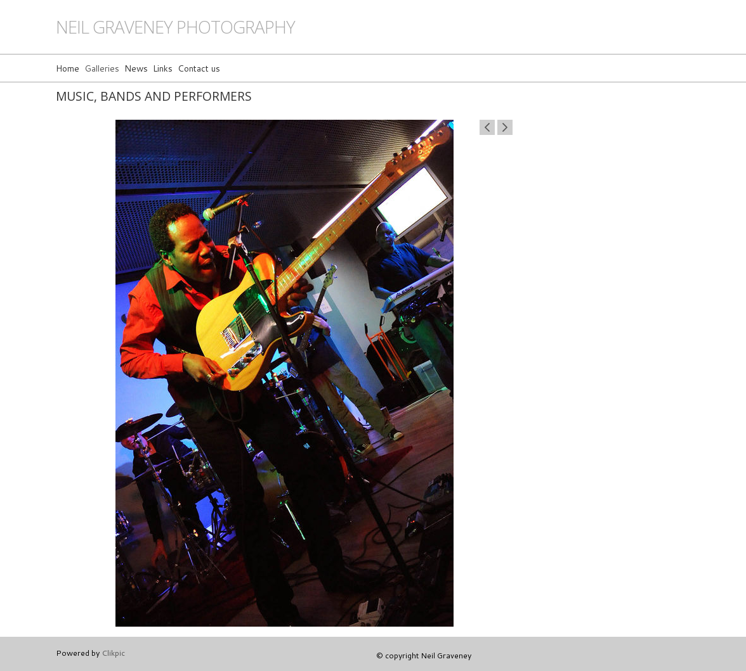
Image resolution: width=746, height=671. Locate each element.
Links (163, 68)
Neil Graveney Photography (175, 27)
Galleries (101, 68)
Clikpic (113, 652)
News (136, 68)
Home (67, 68)
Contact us (199, 68)
